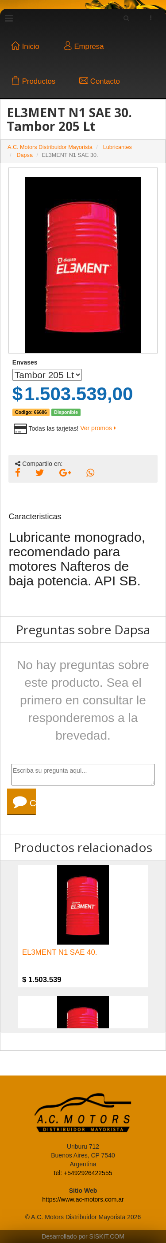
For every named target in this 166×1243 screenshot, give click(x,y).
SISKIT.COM (106, 1236)
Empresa (83, 46)
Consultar (24, 802)
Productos (33, 81)
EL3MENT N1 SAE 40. (59, 952)
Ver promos (98, 428)
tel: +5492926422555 (83, 1172)
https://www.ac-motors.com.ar (83, 1199)
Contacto (99, 81)
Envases (25, 362)
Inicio (25, 46)
